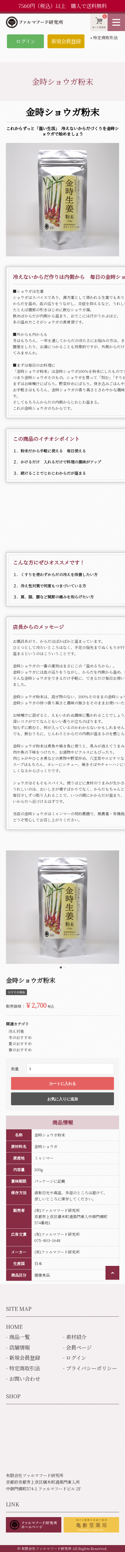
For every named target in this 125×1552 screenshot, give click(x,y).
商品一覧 (19, 1337)
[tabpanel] (62, 907)
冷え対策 (16, 1031)
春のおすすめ (20, 1049)
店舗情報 (19, 1347)
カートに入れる (62, 1083)
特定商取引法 (105, 38)
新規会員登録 (66, 41)
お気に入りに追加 (62, 1099)
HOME (14, 1326)
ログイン (25, 41)
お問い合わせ (24, 1378)
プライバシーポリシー (91, 1368)
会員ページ (79, 1347)
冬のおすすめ (20, 1037)
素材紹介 (76, 1337)
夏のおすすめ (20, 1043)
